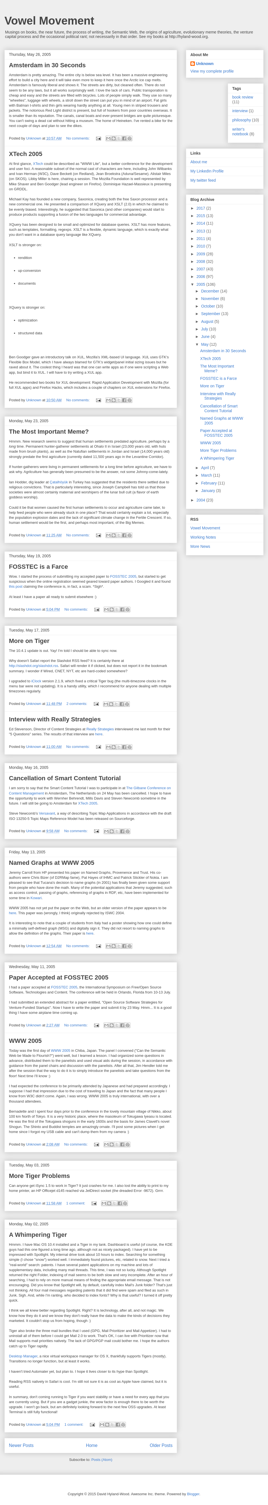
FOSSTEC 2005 (123, 576)
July (205, 329)
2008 (201, 261)
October (208, 306)
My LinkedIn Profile (207, 171)
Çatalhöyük (59, 482)
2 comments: (77, 704)
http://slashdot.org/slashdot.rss (33, 666)
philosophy (241, 120)
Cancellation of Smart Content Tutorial (65, 778)
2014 (201, 223)
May (205, 344)
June (205, 336)
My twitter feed (203, 180)
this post (15, 586)
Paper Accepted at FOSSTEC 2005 (58, 977)
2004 (201, 500)
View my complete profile (212, 71)
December (210, 291)
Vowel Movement (49, 21)
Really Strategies (100, 729)
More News (200, 546)
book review (242, 97)
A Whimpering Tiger (38, 1234)
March (207, 475)
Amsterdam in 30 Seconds (47, 65)
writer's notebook (240, 131)
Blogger (193, 1494)
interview (240, 111)
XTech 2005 (25, 153)
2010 (201, 246)
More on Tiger (29, 640)
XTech (38, 164)
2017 (201, 208)
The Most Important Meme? (49, 431)
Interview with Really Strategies (55, 719)
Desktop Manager (23, 1356)
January (208, 490)
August (207, 321)
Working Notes (203, 537)
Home (92, 1445)
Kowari (36, 898)
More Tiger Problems (39, 1175)
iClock (36, 681)
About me (198, 162)
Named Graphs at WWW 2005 (51, 862)
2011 (201, 238)
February (209, 483)
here (98, 734)
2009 (201, 254)
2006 (201, 276)
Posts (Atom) (101, 1460)
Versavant (47, 813)
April (205, 467)
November (210, 298)
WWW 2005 (25, 1040)
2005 (201, 284)
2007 (201, 269)
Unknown (205, 63)
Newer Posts (21, 1445)
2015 (201, 215)
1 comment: (76, 1203)
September (211, 313)
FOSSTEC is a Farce (38, 566)
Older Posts (161, 1445)
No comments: (78, 138)
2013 (201, 231)
